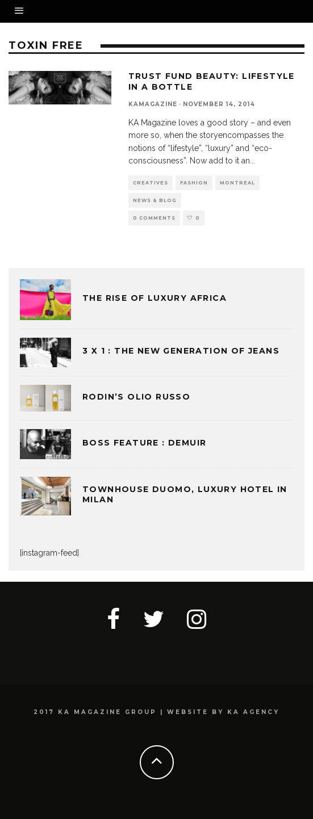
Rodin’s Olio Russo (136, 397)
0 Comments (154, 218)
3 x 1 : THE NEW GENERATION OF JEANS (180, 351)
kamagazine (152, 104)
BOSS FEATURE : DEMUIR (144, 443)
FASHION (194, 183)
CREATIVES (150, 183)
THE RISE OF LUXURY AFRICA (154, 298)
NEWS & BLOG (155, 200)
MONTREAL (237, 183)
